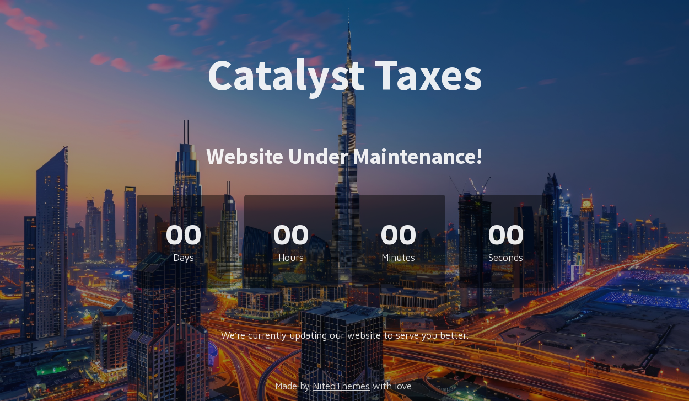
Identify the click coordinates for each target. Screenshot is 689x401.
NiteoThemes (341, 386)
